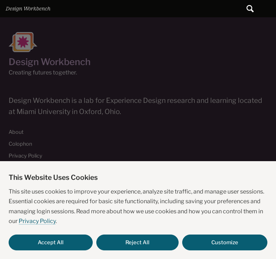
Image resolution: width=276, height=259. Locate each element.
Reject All (137, 242)
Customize (224, 242)
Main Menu (267, 8)
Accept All (51, 242)
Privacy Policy (37, 221)
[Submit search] (250, 8)
